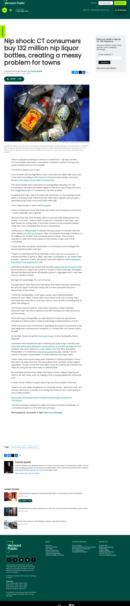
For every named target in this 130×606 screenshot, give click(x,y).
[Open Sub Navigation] (16, 21)
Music (40, 21)
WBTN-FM (22, 593)
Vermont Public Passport (107, 560)
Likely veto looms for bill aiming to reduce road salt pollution (42, 526)
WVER (25, 591)
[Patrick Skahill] (8, 472)
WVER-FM (9, 593)
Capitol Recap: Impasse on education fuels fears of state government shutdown (50, 498)
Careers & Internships (53, 558)
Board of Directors (52, 555)
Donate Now (103, 550)
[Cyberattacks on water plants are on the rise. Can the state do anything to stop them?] (10, 516)
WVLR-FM (15, 593)
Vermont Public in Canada (55, 560)
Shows (22, 21)
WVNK (21, 588)
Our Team (49, 553)
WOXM (12, 588)
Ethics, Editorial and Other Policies (84, 552)
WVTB (20, 591)
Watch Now (106, 5)
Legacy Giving (104, 555)
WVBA (16, 588)
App (99, 21)
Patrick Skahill (36, 76)
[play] (4, 15)
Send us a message (53, 417)
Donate (122, 5)
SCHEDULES (2, 36)
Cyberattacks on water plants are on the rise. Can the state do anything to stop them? (53, 513)
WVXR (12, 591)
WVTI (7, 588)
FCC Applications (78, 555)
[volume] (10, 14)
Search (106, 21)
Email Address (106, 58)
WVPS (8, 591)
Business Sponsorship (106, 556)
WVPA (25, 589)
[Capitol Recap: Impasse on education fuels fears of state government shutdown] (10, 501)
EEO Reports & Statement (81, 553)
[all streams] (120, 15)
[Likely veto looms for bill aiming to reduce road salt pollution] (10, 529)
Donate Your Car (105, 558)
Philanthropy (103, 553)
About (71, 21)
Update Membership (106, 552)
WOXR (16, 589)
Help (92, 21)
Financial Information (79, 556)
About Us (49, 550)
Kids (49, 21)
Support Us (59, 21)
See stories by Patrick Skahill (27, 478)
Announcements (51, 552)
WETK (16, 591)
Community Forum (52, 556)
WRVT (12, 589)
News (31, 21)
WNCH (21, 589)
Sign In (93, 5)
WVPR (8, 589)
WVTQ (25, 588)
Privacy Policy (77, 550)
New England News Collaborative (25, 452)
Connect (82, 21)
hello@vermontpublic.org (19, 599)
